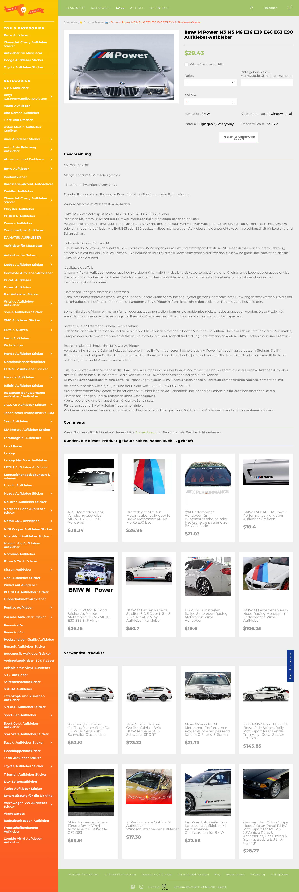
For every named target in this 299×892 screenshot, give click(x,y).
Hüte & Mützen (16, 330)
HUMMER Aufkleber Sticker (26, 369)
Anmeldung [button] (144, 432)
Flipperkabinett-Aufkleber (25, 599)
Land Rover (13, 446)
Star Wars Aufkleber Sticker (26, 734)
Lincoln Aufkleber (18, 485)
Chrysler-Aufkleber (19, 209)
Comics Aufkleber (18, 223)
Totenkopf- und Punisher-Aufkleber (24, 697)
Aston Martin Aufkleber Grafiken (22, 128)
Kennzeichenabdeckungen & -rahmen (28, 476)
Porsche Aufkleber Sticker (25, 617)
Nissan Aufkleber (17, 569)
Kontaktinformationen (83, 874)
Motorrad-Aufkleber (19, 554)
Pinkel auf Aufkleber (20, 585)
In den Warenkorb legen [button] (239, 138)
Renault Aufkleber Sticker (25, 646)
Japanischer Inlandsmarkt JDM (29, 413)
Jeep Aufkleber (16, 421)
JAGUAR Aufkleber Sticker (25, 405)
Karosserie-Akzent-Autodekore (28, 184)
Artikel (137, 8)
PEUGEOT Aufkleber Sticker (26, 592)
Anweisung (257, 874)
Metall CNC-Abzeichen (22, 521)
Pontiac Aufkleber (18, 607)
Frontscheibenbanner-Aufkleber (21, 829)
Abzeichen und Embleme (24, 159)
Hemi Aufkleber (16, 338)
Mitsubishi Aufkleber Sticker (27, 536)
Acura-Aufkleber (17, 106)
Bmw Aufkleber (16, 35)
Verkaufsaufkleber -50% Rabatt (29, 660)
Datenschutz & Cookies (156, 874)
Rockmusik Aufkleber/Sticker (27, 653)
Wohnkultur (13, 345)
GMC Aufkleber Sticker (22, 320)
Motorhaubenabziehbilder (24, 362)
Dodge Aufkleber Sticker (23, 60)
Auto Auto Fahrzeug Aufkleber (20, 149)
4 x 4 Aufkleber (16, 88)
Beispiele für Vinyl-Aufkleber (27, 668)
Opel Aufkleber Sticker (22, 578)
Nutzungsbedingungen (193, 874)
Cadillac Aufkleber (18, 191)
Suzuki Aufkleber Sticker (24, 742)
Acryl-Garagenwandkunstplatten (25, 96)
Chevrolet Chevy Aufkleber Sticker (25, 44)
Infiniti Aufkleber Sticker (23, 386)
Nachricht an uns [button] (290, 666)
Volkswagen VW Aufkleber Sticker (25, 804)
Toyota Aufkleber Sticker (23, 67)
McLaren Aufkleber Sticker (25, 502)
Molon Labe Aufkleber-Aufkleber (22, 545)
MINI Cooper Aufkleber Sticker (28, 529)
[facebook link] (133, 887)
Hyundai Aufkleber (19, 377)
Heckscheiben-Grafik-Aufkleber (29, 639)
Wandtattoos (14, 813)
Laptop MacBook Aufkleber (25, 460)
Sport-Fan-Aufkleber (20, 715)
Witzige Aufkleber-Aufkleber (19, 303)
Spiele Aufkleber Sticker (23, 312)
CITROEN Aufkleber (19, 216)
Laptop (9, 453)
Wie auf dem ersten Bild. (204, 64)
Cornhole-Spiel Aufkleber (24, 230)
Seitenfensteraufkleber (22, 682)
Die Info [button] (159, 8)
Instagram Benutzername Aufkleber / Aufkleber (24, 394)
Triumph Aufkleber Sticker (25, 774)
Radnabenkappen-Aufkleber (26, 820)
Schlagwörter (280, 874)
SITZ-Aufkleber (16, 675)
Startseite (76, 8)
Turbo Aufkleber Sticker (23, 788)
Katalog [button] (100, 8)
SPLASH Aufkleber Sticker (25, 707)
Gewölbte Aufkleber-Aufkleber (28, 273)
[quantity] (210, 101)
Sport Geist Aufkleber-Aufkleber (21, 725)
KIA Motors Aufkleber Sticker (27, 430)
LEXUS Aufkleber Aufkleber (26, 467)
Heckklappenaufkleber (22, 751)
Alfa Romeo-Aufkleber (21, 113)
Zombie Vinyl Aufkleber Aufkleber (23, 840)
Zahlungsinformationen (120, 874)
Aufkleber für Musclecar (23, 53)
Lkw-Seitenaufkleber (20, 781)
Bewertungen (235, 874)
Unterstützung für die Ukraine (28, 796)
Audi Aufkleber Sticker (22, 139)
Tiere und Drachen (18, 120)
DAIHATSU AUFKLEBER (22, 237)
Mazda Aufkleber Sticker (23, 493)
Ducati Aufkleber (17, 280)
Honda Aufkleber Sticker (23, 354)
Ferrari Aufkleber (17, 287)
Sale (120, 8)
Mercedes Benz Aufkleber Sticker (24, 510)
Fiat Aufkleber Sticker (21, 294)
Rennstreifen (14, 625)
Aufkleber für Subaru (21, 255)
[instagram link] (141, 887)
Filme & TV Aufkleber (21, 561)
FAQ (217, 874)
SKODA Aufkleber (18, 689)
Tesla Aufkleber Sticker (22, 758)
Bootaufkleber (15, 177)
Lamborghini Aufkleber (22, 438)
